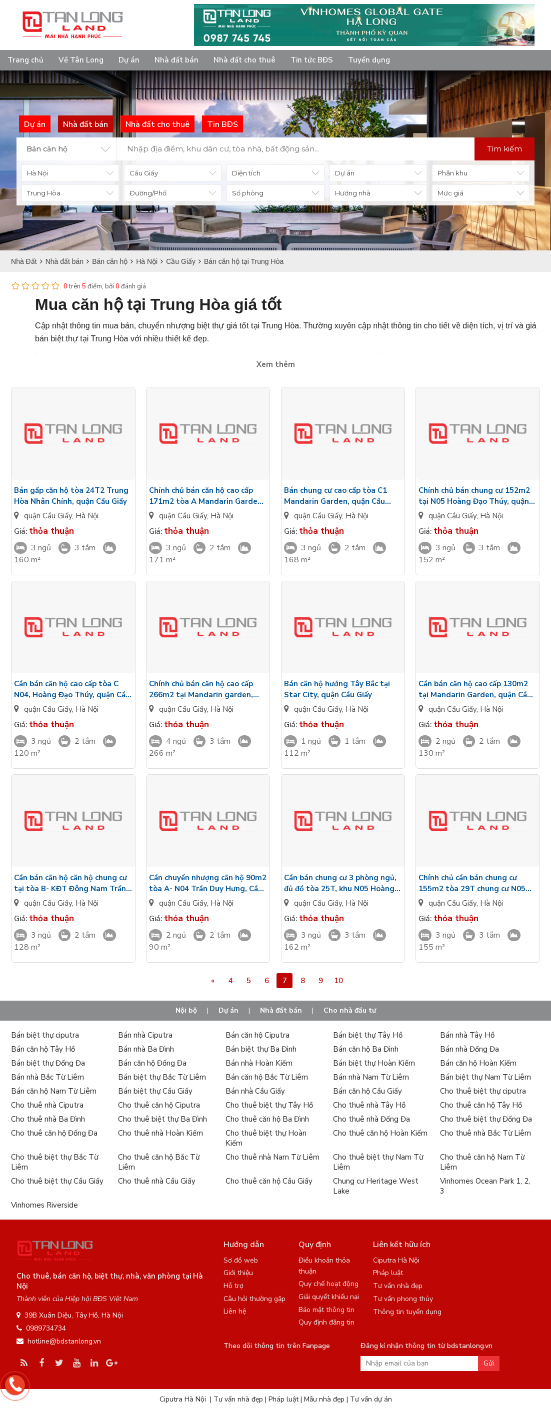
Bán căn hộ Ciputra (258, 1035)
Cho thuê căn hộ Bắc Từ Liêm (159, 1162)
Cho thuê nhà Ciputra (47, 1105)
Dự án (129, 60)
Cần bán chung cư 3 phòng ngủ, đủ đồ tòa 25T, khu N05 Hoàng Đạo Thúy (340, 883)
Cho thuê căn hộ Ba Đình (267, 1119)
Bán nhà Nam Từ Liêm (371, 1077)
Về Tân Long (81, 60)
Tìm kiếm (504, 148)
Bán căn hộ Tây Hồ (43, 1049)
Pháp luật (388, 1273)
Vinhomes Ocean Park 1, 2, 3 (485, 1186)
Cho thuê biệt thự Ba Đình (162, 1119)
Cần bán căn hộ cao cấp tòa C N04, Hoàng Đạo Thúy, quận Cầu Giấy (72, 689)
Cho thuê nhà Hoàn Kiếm (160, 1133)
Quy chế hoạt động (328, 1284)
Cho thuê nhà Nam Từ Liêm (273, 1157)
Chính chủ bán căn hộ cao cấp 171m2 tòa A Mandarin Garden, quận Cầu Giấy (206, 496)
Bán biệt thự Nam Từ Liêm (485, 1077)
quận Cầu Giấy (48, 516)
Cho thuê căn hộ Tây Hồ (481, 1105)
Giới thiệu (238, 1273)
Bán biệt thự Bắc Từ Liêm (162, 1077)
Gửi (489, 1363)
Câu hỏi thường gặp (255, 1299)
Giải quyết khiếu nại (328, 1297)
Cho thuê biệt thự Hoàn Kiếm (266, 1138)
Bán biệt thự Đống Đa (48, 1063)
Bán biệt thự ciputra (45, 1035)
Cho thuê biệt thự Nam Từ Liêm (378, 1162)
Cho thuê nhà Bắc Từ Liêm (485, 1133)
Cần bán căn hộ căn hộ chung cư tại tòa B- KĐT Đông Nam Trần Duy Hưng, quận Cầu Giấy (70, 883)
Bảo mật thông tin (326, 1310)
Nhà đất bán (176, 60)
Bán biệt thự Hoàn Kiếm (374, 1063)
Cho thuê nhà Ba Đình (48, 1119)
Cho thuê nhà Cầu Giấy (157, 1181)
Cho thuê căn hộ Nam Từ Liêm (482, 1162)
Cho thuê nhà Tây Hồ (369, 1105)
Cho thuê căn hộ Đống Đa (54, 1133)
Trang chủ (26, 60)
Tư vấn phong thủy (403, 1299)
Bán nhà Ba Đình (146, 1049)
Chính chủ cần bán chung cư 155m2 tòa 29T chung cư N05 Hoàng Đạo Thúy (472, 883)
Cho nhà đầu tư (350, 1010)
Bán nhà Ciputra (145, 1035)
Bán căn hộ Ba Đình (365, 1049)
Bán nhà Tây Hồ (467, 1035)
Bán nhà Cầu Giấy (255, 1091)
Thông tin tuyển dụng (407, 1312)
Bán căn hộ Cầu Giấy (367, 1091)
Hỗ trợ (234, 1286)
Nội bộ (186, 1010)
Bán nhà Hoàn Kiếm (259, 1063)
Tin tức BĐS (311, 60)
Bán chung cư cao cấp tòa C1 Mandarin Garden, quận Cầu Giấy (335, 496)
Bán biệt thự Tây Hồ (367, 1035)
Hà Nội (87, 516)
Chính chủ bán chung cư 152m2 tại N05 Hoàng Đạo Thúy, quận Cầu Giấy (474, 496)
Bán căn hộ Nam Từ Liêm (53, 1091)
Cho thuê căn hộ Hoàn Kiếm (380, 1133)
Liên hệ (235, 1311)
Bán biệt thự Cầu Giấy (155, 1091)
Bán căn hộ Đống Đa (152, 1063)
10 (338, 981)
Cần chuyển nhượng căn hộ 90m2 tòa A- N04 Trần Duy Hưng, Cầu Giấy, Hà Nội (207, 883)
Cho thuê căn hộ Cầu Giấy (269, 1181)
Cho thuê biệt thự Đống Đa (486, 1119)
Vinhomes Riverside (44, 1205)
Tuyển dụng (369, 60)
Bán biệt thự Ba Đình (261, 1049)
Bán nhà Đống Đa (469, 1049)
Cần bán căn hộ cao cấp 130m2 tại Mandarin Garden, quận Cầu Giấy (475, 689)
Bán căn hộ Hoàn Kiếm (478, 1063)
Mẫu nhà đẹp (324, 1399)
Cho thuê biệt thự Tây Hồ (269, 1105)
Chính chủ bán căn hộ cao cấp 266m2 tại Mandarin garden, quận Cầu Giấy (201, 689)
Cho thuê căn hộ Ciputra (159, 1105)
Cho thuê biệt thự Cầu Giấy (57, 1181)
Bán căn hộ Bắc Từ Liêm (267, 1077)
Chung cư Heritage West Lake (375, 1186)
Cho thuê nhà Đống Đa (371, 1119)
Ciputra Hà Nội (396, 1260)
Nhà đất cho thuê (245, 60)
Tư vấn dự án (371, 1399)
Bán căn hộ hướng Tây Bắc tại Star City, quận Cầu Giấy (337, 689)
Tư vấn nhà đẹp (397, 1286)
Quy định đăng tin (326, 1322)
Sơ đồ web (241, 1260)
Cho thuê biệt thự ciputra (483, 1091)
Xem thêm (275, 364)
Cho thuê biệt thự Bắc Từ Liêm (54, 1162)
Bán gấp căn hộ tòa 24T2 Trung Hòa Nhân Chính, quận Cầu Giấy (71, 495)
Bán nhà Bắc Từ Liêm (47, 1077)
